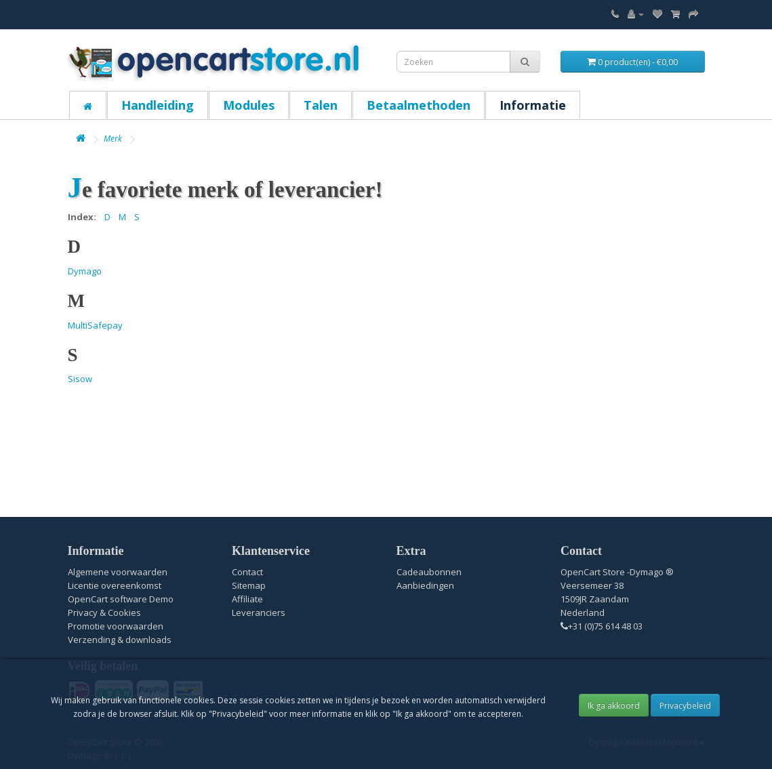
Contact (247, 572)
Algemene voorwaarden (117, 572)
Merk (113, 138)
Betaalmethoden (418, 105)
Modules (249, 105)
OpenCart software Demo (121, 599)
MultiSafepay (95, 325)
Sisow (80, 379)
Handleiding (157, 105)
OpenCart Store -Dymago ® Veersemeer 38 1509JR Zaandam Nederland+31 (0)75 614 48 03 (617, 599)
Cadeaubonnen (429, 572)
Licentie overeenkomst (114, 585)
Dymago (85, 271)
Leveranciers (258, 612)
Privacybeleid (685, 705)
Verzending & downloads (119, 639)
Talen (321, 105)
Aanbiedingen (425, 585)
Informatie (533, 105)
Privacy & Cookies (104, 612)
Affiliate (247, 599)
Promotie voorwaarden (115, 626)
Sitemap (249, 585)
